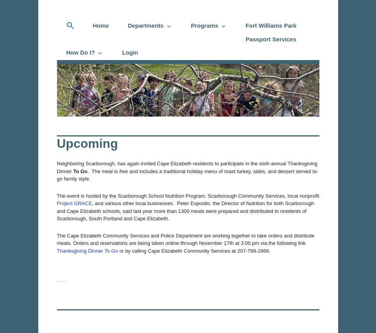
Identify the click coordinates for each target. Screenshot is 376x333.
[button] (70, 25)
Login (130, 52)
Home (101, 25)
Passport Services (271, 39)
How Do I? (80, 52)
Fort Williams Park (271, 25)
